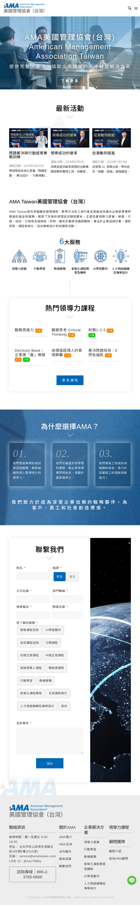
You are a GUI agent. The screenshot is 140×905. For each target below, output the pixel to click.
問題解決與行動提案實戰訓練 (28, 155)
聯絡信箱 (60, 606)
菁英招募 (65, 858)
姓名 (20, 568)
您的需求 (24, 723)
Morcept (109, 897)
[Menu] (135, 8)
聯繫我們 (65, 866)
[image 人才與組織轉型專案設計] (121, 261)
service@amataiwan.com (37, 856)
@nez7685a (32, 861)
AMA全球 (65, 844)
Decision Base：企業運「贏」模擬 (30, 354)
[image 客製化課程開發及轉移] (80, 261)
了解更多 (70, 81)
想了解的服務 (27, 622)
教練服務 (90, 856)
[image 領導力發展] (19, 259)
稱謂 (57, 568)
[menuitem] (128, 8)
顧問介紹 (115, 851)
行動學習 (90, 849)
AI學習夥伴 (92, 876)
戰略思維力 (28, 330)
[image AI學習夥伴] (100, 259)
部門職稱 (60, 591)
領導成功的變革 (64, 153)
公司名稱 (24, 591)
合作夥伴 (65, 851)
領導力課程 (119, 827)
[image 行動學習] (39, 259)
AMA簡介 (65, 837)
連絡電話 (24, 606)
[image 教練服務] (60, 259)
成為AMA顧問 (118, 858)
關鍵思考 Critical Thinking (66, 332)
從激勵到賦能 (103, 153)
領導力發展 (92, 842)
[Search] (128, 8)
